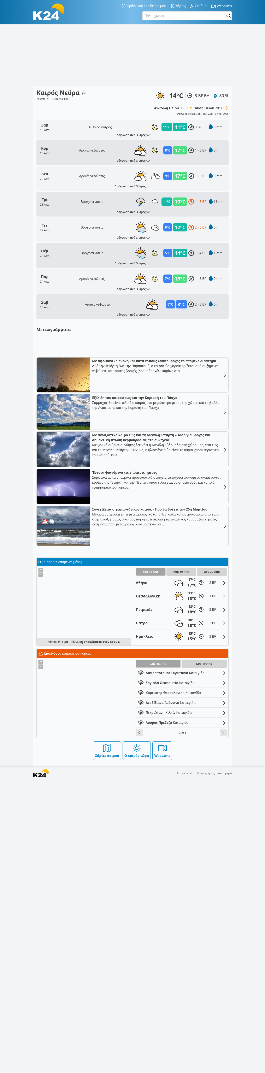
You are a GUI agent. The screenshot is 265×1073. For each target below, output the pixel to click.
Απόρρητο (225, 1067)
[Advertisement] (132, 55)
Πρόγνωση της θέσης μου (143, 6)
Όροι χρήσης (206, 1067)
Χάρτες (178, 6)
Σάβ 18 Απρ (151, 866)
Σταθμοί (198, 6)
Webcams (221, 6)
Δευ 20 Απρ (212, 866)
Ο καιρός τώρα (136, 1044)
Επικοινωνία (185, 1067)
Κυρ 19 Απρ (181, 866)
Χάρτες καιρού (107, 1044)
